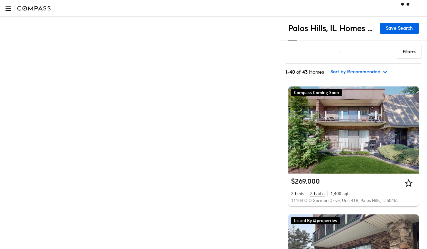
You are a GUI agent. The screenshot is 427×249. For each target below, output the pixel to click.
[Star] (408, 183)
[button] (8, 8)
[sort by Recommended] (359, 72)
